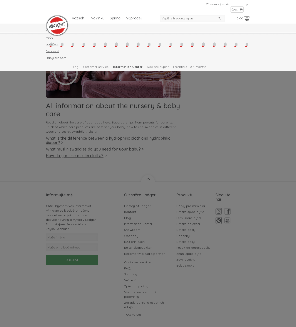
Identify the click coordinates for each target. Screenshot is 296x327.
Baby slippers (56, 58)
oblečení (52, 44)
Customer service (96, 66)
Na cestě (52, 51)
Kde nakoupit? (158, 66)
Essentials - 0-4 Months (189, 66)
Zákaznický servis (217, 4)
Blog (75, 66)
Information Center (127, 66)
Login (247, 4)
